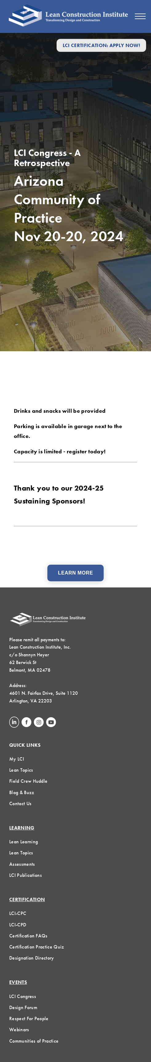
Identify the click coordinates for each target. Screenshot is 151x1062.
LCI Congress (22, 996)
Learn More (75, 572)
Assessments (22, 864)
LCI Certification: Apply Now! (101, 45)
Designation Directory (31, 958)
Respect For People (29, 1018)
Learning (21, 828)
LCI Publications (25, 875)
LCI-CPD (17, 924)
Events (18, 982)
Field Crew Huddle (28, 781)
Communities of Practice (33, 1041)
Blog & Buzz (21, 792)
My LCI (16, 759)
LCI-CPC (17, 913)
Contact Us (20, 803)
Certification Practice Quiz (36, 947)
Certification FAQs (28, 936)
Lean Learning (23, 841)
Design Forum (23, 1007)
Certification (27, 899)
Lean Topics (21, 770)
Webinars (19, 1029)
